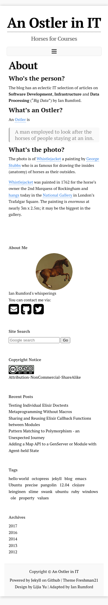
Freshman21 (87, 580)
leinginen (17, 491)
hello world (19, 478)
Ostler (20, 119)
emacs (80, 478)
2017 (13, 526)
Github (54, 580)
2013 (13, 545)
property (27, 498)
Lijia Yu (40, 586)
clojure (78, 485)
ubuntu (61, 491)
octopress (40, 478)
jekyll (57, 478)
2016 (13, 532)
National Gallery (57, 195)
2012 (13, 551)
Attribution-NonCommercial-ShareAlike (45, 377)
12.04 (64, 485)
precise (31, 485)
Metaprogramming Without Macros (40, 411)
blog (68, 478)
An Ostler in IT (54, 22)
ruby (75, 491)
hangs (14, 195)
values (43, 498)
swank (46, 491)
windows (90, 491)
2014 (13, 538)
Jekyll (36, 580)
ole (13, 498)
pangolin (48, 485)
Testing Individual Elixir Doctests (38, 405)
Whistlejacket (49, 158)
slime (33, 491)
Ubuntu (15, 485)
